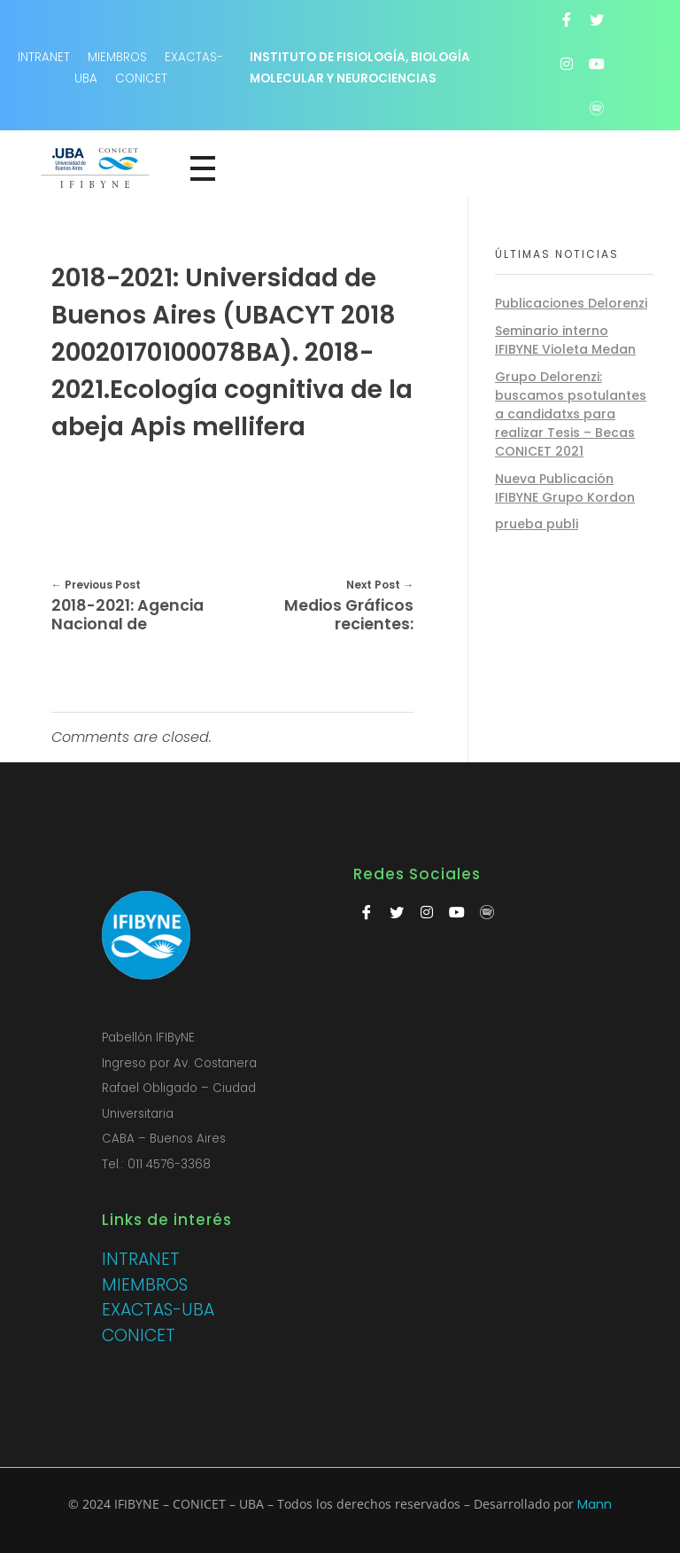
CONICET (141, 78)
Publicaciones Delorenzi (571, 303)
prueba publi (536, 524)
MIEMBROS (117, 57)
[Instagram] (566, 64)
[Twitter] (596, 19)
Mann (594, 1504)
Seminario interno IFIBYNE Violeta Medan (565, 340)
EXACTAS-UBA (158, 1310)
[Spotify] (596, 108)
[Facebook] (566, 19)
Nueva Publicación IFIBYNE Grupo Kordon (565, 488)
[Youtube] (596, 64)
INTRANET (141, 1259)
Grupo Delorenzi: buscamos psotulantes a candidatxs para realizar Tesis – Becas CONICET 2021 (570, 414)
